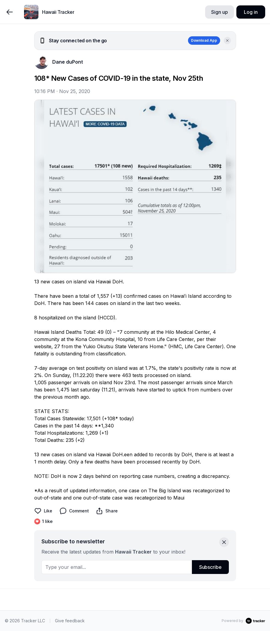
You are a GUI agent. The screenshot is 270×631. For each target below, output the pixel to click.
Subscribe (210, 567)
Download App (204, 40)
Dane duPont (67, 62)
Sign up (219, 12)
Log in (250, 12)
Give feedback (70, 620)
